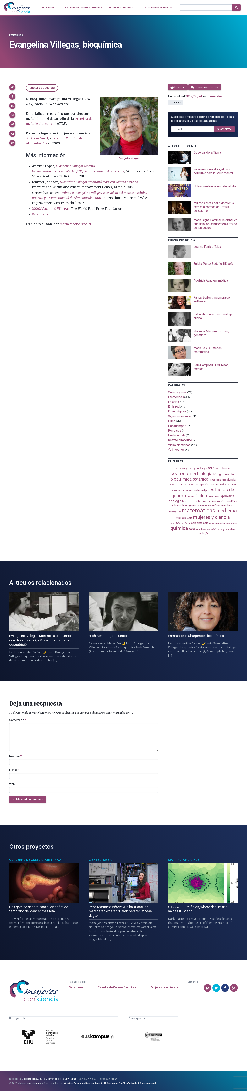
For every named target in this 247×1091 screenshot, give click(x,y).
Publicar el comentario (28, 799)
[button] (12, 87)
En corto (173, 402)
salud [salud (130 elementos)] (192, 529)
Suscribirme (224, 129)
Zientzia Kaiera (101, 860)
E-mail (14, 770)
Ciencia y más (177, 392)
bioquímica (175, 102)
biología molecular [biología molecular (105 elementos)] (223, 474)
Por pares (174, 430)
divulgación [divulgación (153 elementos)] (201, 484)
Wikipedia (40, 214)
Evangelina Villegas (129, 158)
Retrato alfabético (180, 440)
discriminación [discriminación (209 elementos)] (181, 484)
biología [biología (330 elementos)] (205, 473)
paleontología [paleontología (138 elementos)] (199, 523)
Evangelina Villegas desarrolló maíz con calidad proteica (99, 182)
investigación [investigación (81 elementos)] (175, 512)
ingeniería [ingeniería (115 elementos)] (193, 505)
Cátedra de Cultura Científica (117, 987)
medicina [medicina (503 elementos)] (226, 511)
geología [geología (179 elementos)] (175, 501)
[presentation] (203, 157)
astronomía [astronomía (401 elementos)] (184, 473)
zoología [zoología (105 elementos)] (203, 533)
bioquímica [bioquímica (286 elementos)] (181, 479)
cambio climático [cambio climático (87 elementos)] (217, 480)
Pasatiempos (177, 426)
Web (12, 784)
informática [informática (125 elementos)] (179, 505)
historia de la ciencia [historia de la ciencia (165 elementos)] (196, 501)
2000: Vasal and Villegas (50, 208)
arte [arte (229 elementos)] (211, 468)
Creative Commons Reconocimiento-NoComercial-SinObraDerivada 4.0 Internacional (110, 1083)
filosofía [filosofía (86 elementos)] (191, 496)
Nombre (15, 756)
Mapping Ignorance (183, 860)
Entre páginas (177, 411)
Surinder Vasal (37, 138)
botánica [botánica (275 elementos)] (201, 479)
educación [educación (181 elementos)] (228, 484)
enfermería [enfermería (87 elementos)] (177, 490)
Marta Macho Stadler (75, 224)
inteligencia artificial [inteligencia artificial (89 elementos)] (210, 505)
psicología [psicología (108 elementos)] (231, 523)
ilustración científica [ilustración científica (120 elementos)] (224, 501)
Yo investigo (176, 449)
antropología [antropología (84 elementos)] (182, 468)
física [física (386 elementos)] (201, 496)
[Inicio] (17, 7)
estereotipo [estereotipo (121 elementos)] (201, 490)
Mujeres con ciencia (164, 987)
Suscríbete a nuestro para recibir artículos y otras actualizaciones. (202, 118)
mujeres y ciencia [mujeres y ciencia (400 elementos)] (211, 517)
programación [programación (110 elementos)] (217, 522)
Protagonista (176, 435)
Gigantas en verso (180, 416)
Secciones (76, 987)
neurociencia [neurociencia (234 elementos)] (179, 522)
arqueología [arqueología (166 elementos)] (198, 468)
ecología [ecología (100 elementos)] (214, 484)
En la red (173, 406)
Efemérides (16, 35)
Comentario (17, 720)
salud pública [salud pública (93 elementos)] (203, 529)
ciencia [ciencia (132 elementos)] (231, 479)
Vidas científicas (179, 445)
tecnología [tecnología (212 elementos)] (219, 528)
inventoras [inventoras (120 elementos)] (227, 505)
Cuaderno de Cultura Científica (35, 860)
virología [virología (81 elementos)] (232, 529)
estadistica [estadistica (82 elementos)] (188, 490)
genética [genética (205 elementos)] (227, 496)
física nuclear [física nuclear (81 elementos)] (214, 496)
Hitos (171, 421)
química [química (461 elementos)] (179, 528)
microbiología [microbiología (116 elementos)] (184, 517)
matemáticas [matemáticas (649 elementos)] (198, 510)
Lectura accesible (42, 88)
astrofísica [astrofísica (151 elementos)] (222, 468)
